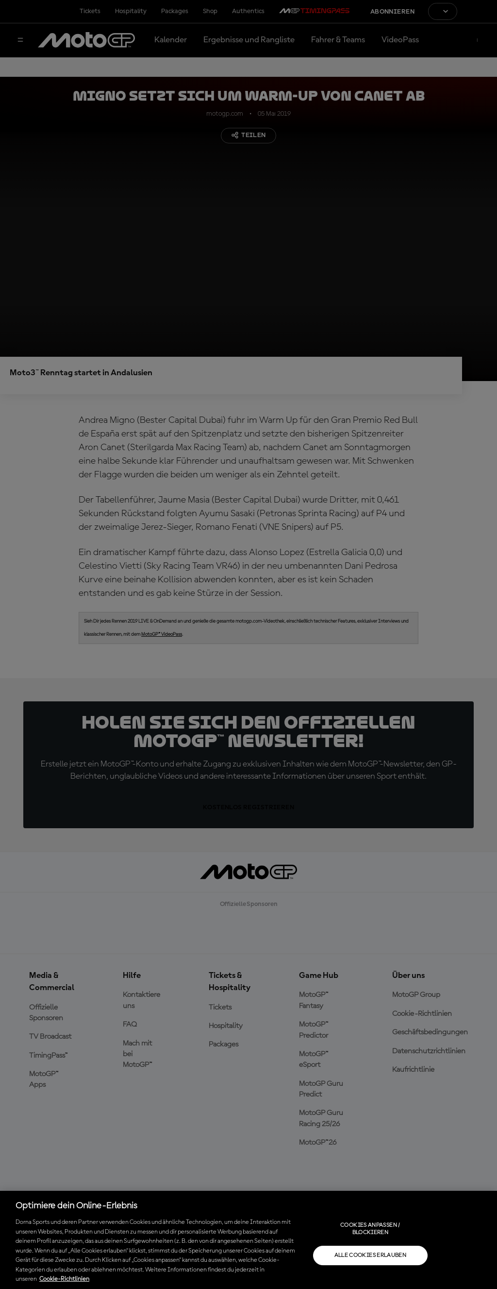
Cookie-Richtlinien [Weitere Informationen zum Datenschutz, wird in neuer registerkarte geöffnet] (64, 1279)
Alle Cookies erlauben (370, 1255)
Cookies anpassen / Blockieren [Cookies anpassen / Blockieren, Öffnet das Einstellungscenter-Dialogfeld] (370, 1228)
